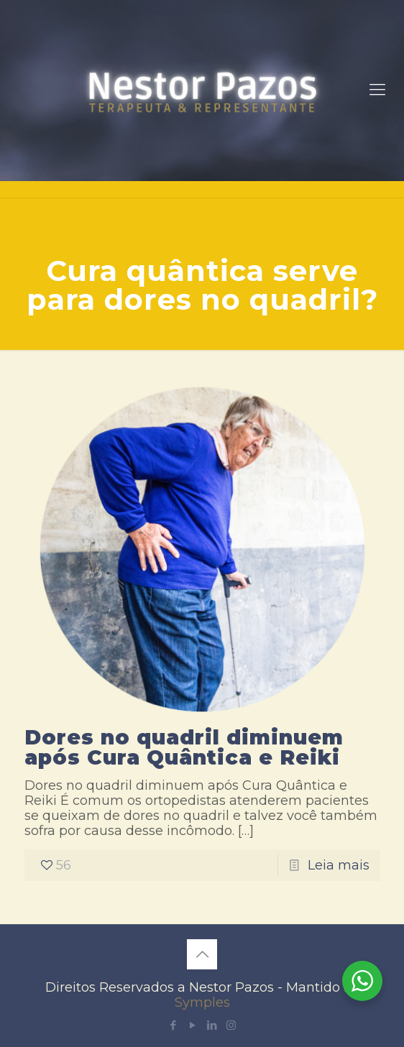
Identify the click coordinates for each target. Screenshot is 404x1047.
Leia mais (338, 865)
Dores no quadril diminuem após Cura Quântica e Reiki (184, 747)
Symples (202, 1002)
